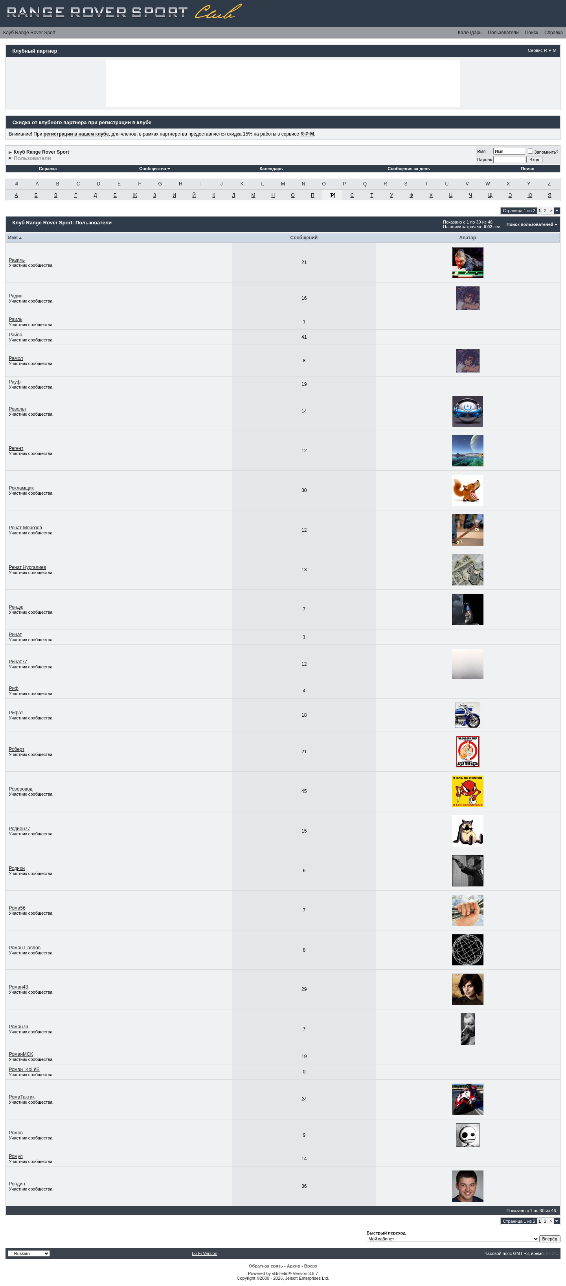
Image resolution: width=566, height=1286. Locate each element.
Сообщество (154, 168)
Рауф (14, 382)
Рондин (17, 1184)
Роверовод (20, 789)
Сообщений (304, 237)
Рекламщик (21, 488)
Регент (16, 448)
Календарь (470, 32)
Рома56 (17, 908)
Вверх (310, 1266)
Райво (15, 335)
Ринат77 (18, 661)
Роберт (16, 749)
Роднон (17, 868)
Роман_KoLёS (24, 1069)
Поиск (531, 32)
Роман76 (18, 1026)
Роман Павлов (24, 947)
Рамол (16, 358)
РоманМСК (21, 1054)
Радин (15, 296)
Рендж (16, 607)
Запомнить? (543, 152)
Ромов (15, 1133)
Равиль (17, 260)
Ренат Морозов (25, 527)
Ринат (15, 634)
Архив (293, 1266)
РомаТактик (21, 1097)
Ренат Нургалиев (27, 567)
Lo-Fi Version (204, 1253)
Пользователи (503, 32)
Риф (13, 688)
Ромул (15, 1156)
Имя (481, 151)
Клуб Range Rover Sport (29, 32)
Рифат (16, 712)
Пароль (484, 159)
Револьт (17, 409)
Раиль (15, 319)
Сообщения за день (409, 168)
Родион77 (19, 828)
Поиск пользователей (530, 224)
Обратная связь (266, 1266)
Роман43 (18, 987)
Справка (553, 32)
